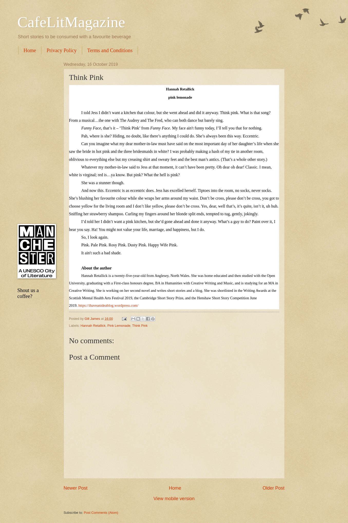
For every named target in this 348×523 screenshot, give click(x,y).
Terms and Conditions (110, 50)
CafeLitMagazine (71, 22)
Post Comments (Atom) (101, 513)
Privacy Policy (61, 50)
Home (30, 50)
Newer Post (76, 488)
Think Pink (140, 326)
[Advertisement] (35, 139)
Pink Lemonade (118, 326)
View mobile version (174, 498)
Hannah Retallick (93, 326)
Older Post (273, 488)
